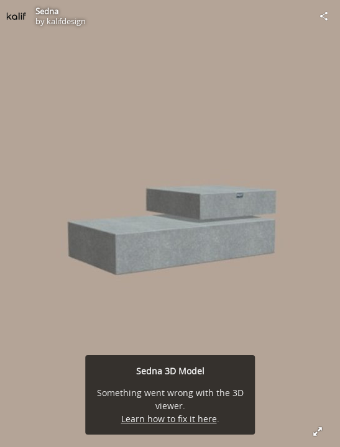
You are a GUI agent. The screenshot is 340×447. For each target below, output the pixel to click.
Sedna (46, 11)
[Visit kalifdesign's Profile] (16, 16)
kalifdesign (66, 21)
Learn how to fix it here (169, 419)
